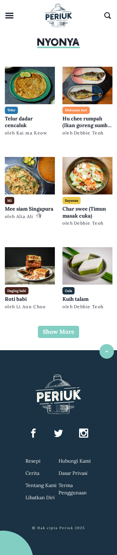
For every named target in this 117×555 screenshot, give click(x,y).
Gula (68, 291)
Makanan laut (76, 110)
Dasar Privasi (73, 473)
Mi (9, 200)
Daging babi (16, 291)
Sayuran (71, 200)
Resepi (33, 461)
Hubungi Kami (75, 461)
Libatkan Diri (40, 497)
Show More (58, 331)
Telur (11, 110)
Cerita (32, 473)
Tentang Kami (41, 485)
